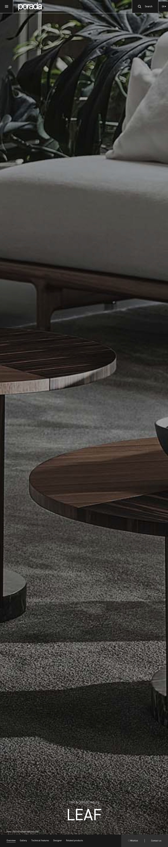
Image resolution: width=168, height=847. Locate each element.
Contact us (156, 841)
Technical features (40, 840)
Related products (74, 840)
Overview (11, 840)
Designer (57, 840)
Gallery (23, 840)
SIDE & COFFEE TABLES (23, 832)
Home (9, 832)
